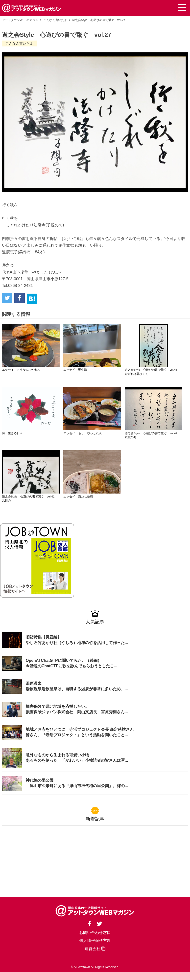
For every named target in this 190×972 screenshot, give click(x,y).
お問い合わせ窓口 (95, 932)
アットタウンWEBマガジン (20, 20)
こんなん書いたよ (55, 20)
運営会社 (95, 949)
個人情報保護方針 (95, 940)
